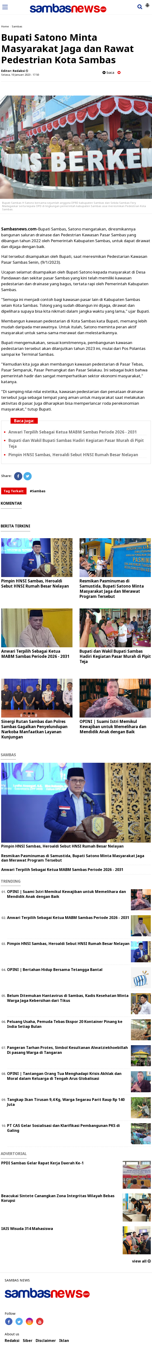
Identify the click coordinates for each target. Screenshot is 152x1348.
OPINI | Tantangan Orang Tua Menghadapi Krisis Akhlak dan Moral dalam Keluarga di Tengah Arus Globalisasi (64, 1076)
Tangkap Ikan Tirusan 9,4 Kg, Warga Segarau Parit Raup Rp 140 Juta (66, 1102)
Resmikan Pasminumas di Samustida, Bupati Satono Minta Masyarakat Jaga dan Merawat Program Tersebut (112, 588)
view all (141, 1261)
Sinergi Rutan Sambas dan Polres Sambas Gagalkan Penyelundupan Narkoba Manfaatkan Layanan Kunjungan (34, 729)
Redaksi (12, 1340)
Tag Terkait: (14, 491)
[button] (147, 3)
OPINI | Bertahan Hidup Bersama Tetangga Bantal (55, 969)
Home (5, 26)
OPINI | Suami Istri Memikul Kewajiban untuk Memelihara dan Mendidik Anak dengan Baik (113, 726)
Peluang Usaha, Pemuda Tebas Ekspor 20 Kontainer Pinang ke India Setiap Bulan (64, 1024)
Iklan (64, 1340)
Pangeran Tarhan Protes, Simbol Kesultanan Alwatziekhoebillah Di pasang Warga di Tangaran (67, 1050)
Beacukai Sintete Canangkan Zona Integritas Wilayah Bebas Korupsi (57, 1198)
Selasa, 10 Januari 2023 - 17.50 (20, 74)
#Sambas (38, 491)
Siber (27, 1340)
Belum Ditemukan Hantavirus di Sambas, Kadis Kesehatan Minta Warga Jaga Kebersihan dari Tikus (68, 998)
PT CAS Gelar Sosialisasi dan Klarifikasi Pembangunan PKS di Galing (63, 1128)
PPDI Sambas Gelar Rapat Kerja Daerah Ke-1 (42, 1163)
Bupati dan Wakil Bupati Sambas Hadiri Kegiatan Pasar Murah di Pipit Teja (115, 656)
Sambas (17, 26)
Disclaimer (46, 1340)
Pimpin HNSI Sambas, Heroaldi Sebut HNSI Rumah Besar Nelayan (73, 454)
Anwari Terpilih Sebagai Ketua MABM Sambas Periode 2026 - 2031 (72, 432)
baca (108, 72)
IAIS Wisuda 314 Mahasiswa (27, 1228)
